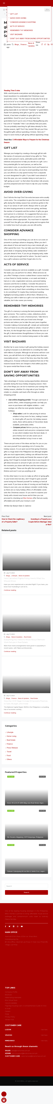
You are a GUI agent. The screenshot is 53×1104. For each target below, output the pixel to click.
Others (9, 759)
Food (9, 755)
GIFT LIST (14, 14)
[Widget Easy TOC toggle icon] (47, 9)
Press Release (12, 748)
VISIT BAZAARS (16, 34)
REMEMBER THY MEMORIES (21, 30)
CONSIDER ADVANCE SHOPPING (23, 22)
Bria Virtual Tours (11, 1000)
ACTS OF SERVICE (17, 26)
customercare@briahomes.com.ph (33, 1056)
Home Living (11, 736)
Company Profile (11, 992)
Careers (7, 1011)
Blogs (17, 44)
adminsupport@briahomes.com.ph (24, 1053)
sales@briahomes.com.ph (20, 1051)
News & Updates (31, 44)
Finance (23, 44)
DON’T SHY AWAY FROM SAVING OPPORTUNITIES (30, 38)
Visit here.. (44, 1030)
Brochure (8, 995)
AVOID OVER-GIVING (18, 18)
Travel (9, 752)
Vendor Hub (9, 1020)
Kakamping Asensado (13, 997)
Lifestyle (14, 576)
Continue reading (10, 590)
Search (26, 892)
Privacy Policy (10, 1017)
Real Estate (27, 637)
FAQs (7, 1014)
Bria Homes (27, 498)
